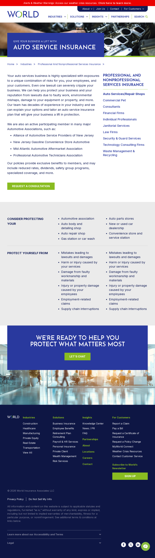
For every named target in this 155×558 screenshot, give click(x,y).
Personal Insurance (64, 446)
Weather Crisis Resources (127, 451)
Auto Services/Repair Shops (124, 94)
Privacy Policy (15, 499)
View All (27, 452)
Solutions (77, 16)
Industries (55, 16)
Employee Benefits (63, 428)
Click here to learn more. (115, 3)
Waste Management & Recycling (119, 153)
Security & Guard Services (122, 138)
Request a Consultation (31, 186)
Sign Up (130, 476)
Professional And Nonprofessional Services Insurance (69, 64)
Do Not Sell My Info (40, 499)
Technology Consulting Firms (123, 145)
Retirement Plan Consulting (62, 435)
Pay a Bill (117, 428)
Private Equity (31, 438)
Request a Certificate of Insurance (125, 435)
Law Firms (110, 132)
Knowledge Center (93, 423)
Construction (30, 423)
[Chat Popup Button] (144, 545)
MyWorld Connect (122, 446)
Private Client (60, 451)
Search (141, 16)
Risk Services (60, 461)
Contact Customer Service (127, 456)
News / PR (88, 428)
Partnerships (120, 16)
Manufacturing (31, 433)
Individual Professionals (120, 119)
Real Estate (29, 442)
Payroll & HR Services (65, 441)
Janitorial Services (116, 126)
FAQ (84, 433)
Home (10, 64)
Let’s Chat (77, 356)
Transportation (31, 447)
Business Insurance (64, 423)
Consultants (111, 106)
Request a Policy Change (126, 441)
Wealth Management (64, 456)
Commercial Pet (114, 100)
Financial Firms (113, 113)
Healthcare (29, 428)
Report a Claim (120, 423)
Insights (97, 16)
